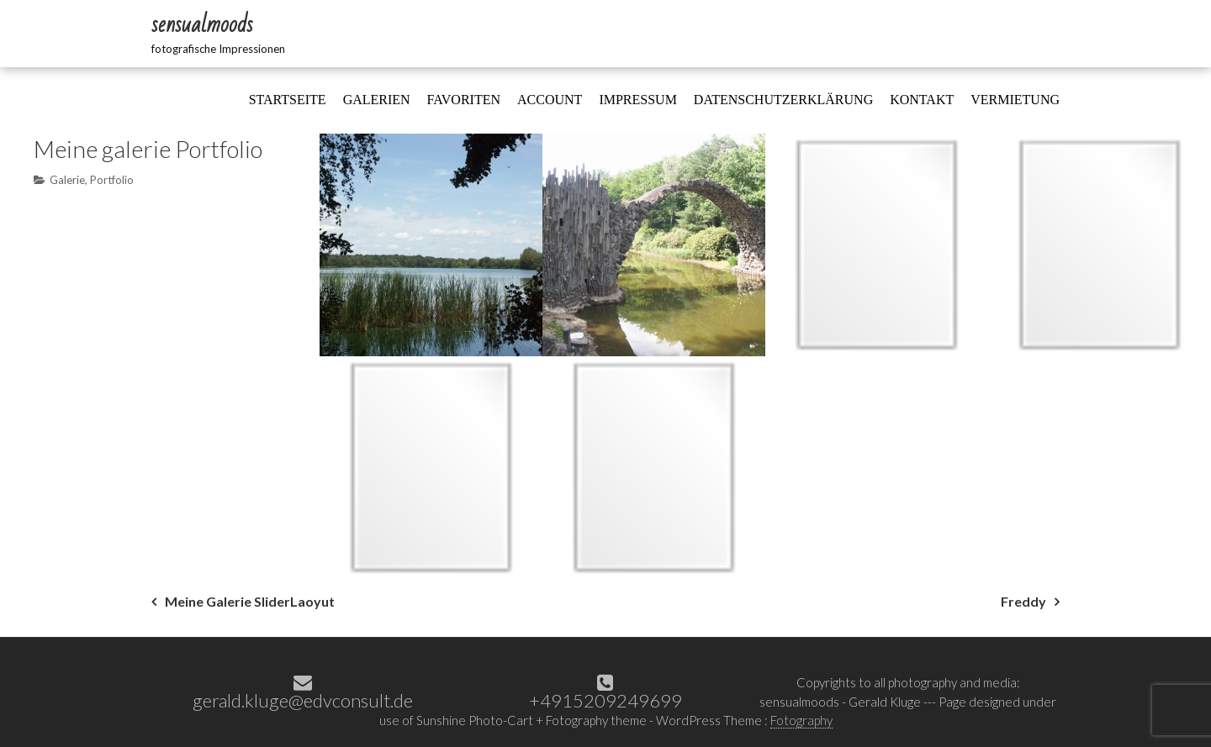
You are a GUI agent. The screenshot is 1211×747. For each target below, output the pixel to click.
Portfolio (112, 180)
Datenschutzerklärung (783, 99)
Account (549, 99)
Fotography (801, 720)
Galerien (376, 99)
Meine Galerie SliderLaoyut (250, 601)
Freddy (1023, 601)
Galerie (67, 180)
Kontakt (922, 99)
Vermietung (1015, 99)
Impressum (637, 99)
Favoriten (463, 99)
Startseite (287, 99)
